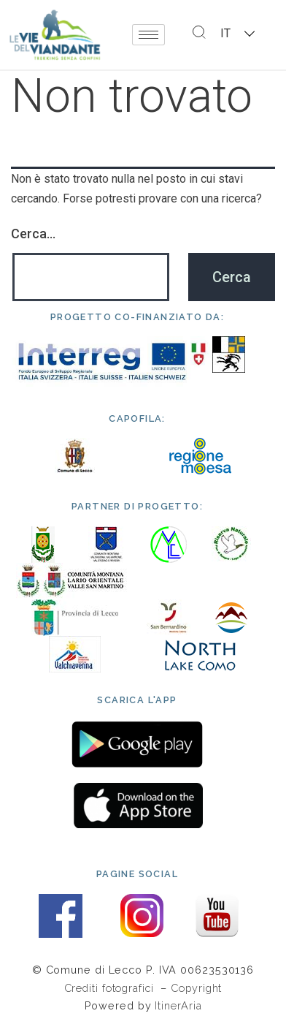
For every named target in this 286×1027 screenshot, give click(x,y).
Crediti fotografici (111, 988)
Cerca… (33, 233)
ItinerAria (178, 1005)
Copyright (196, 988)
